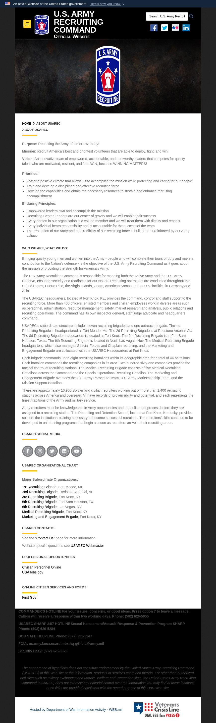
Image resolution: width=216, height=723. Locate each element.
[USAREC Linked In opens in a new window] (187, 27)
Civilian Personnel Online (41, 567)
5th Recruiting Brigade (39, 502)
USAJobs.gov (32, 572)
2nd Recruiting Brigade (39, 492)
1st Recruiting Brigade (39, 487)
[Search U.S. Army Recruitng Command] (167, 16)
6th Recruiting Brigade (39, 507)
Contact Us (45, 538)
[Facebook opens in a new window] (154, 27)
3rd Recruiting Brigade (39, 497)
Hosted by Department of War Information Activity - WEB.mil (76, 710)
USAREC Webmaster (87, 546)
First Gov (29, 597)
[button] (108, 3)
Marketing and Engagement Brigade (50, 517)
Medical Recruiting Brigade (43, 512)
